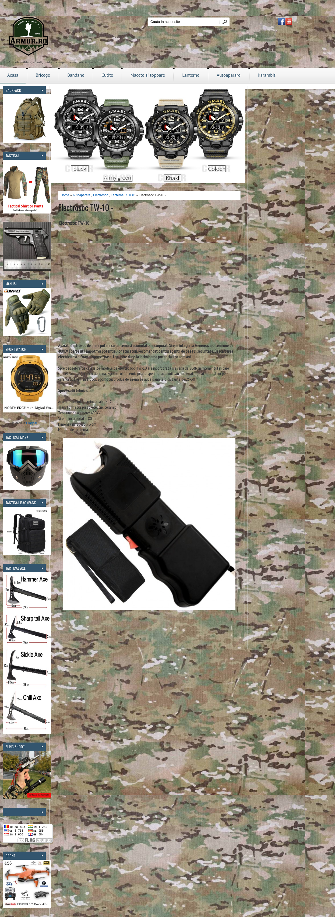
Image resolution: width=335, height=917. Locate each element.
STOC (130, 195)
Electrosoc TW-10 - (86, 207)
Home (65, 195)
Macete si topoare (147, 75)
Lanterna (117, 195)
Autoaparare (229, 75)
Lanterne (190, 75)
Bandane (75, 75)
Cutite (107, 75)
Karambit (267, 75)
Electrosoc (100, 195)
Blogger (31, 423)
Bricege (43, 75)
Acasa (12, 75)
